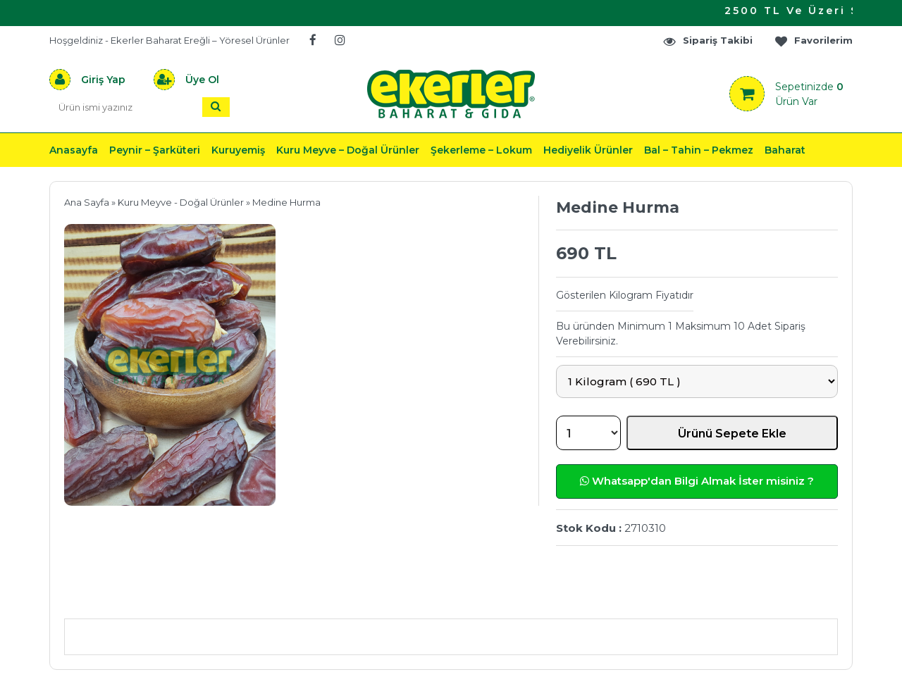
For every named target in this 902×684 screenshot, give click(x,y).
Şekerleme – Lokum (481, 150)
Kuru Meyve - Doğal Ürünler (181, 202)
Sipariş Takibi (707, 40)
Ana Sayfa (86, 202)
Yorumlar (601, 598)
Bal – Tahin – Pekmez (698, 150)
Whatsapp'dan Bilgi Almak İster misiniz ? (697, 480)
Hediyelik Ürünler (588, 150)
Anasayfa (73, 150)
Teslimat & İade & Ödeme (442, 598)
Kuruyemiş (238, 150)
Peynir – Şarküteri (154, 150)
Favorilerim (813, 40)
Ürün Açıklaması (138, 598)
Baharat (785, 150)
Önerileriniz (275, 598)
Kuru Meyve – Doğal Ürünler (347, 150)
